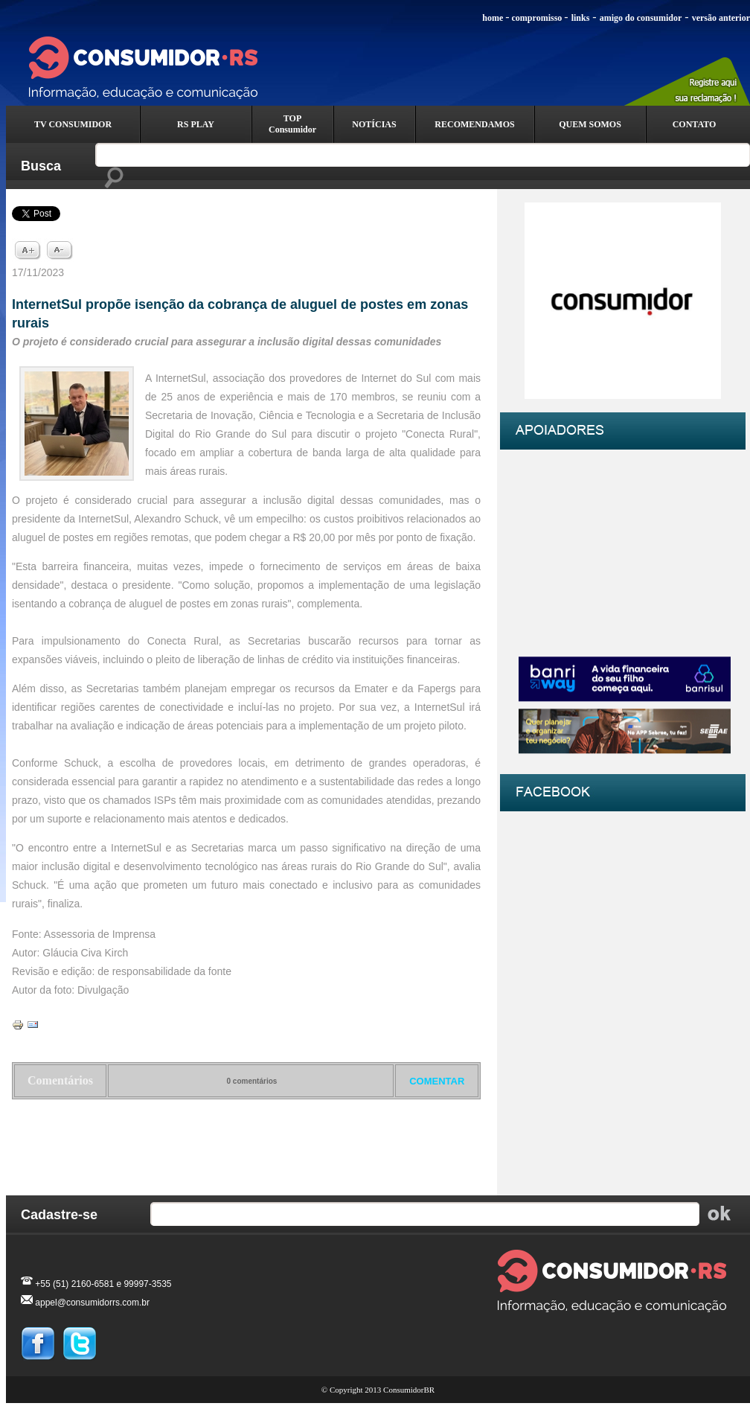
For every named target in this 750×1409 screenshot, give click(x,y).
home (492, 18)
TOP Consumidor (292, 124)
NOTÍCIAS (374, 124)
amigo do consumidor (641, 18)
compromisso (537, 18)
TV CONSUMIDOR (73, 124)
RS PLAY (195, 124)
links (580, 18)
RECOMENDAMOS (474, 124)
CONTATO (695, 124)
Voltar (246, 1138)
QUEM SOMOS (590, 124)
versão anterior (721, 18)
